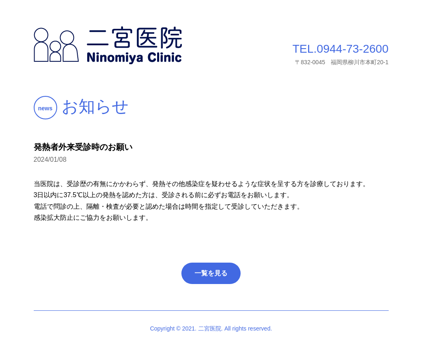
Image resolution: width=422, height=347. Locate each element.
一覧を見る (211, 273)
